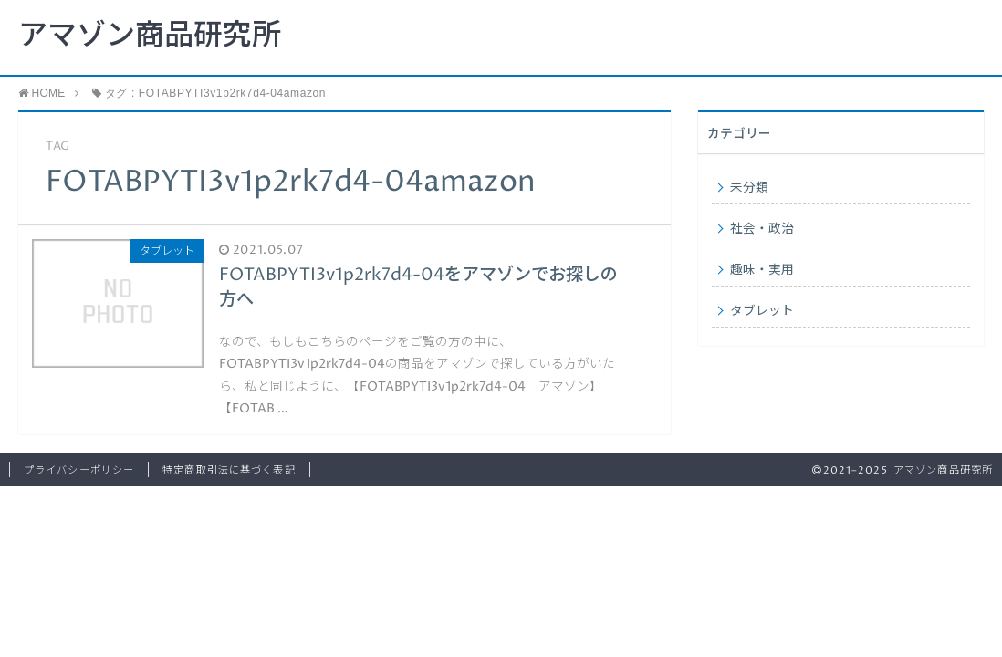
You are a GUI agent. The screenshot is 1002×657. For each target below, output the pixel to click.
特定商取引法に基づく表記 (228, 470)
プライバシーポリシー (79, 470)
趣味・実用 (762, 270)
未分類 (749, 188)
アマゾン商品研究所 (149, 36)
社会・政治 (762, 229)
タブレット (762, 311)
